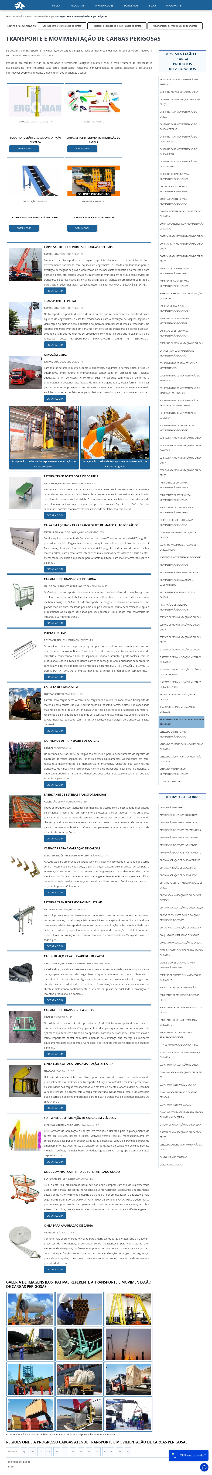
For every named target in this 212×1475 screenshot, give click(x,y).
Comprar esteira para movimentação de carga (180, 214)
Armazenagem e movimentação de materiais (179, 82)
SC (65, 1372)
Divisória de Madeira (171, 1164)
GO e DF (108, 1372)
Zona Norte (33, 1408)
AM (119, 1372)
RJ (24, 1372)
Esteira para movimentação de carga (180, 437)
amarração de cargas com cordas (179, 822)
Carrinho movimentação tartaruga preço (180, 102)
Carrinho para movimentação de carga (178, 114)
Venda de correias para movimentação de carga (181, 747)
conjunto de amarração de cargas (179, 935)
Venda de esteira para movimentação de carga (180, 759)
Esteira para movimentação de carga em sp (180, 460)
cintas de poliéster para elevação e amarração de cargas (180, 918)
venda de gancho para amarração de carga (181, 1147)
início (56, 5)
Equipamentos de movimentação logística (178, 415)
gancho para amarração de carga (179, 1064)
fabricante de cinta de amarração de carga (180, 1010)
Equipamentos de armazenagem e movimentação (178, 366)
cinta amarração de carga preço (178, 875)
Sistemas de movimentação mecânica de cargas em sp (180, 672)
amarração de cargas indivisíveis (178, 845)
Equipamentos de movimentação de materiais (180, 378)
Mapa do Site (184, 1443)
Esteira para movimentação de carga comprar (180, 448)
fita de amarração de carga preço (179, 1044)
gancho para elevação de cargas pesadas (178, 1095)
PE (81, 1372)
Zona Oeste (50, 1408)
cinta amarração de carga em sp (178, 867)
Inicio (123, 1443)
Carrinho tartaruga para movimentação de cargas (174, 176)
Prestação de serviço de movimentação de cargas (117, 25)
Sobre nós (131, 5)
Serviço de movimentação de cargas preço (180, 640)
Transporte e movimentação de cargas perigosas (183, 722)
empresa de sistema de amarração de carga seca (180, 978)
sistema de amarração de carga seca (180, 1124)
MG (32, 1372)
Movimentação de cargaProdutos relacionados (182, 61)
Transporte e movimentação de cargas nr (177, 709)
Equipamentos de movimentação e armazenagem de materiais (179, 403)
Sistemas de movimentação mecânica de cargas (180, 660)
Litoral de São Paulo (124, 1408)
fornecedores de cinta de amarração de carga (181, 1055)
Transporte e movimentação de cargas (177, 697)
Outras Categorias (182, 796)
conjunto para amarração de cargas (181, 942)
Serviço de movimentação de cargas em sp (180, 627)
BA (89, 1372)
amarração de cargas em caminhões (180, 830)
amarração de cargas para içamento (180, 852)
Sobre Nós (168, 1443)
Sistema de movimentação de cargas (180, 649)
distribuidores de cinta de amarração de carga (181, 953)
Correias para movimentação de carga (181, 236)
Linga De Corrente (170, 781)
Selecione (12, 1372)
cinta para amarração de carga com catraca (180, 898)
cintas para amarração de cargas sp (180, 927)
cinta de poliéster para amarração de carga (181, 885)
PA (128, 1372)
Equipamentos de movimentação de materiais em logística (180, 391)
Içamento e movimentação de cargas (180, 557)
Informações (104, 5)
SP (48, 1372)
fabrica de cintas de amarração (178, 987)
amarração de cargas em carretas (179, 837)
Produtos (77, 5)
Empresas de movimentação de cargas (181, 343)
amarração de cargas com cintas (178, 815)
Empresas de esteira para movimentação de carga (174, 333)
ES (40, 1372)
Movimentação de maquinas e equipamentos (175, 25)
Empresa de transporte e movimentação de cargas (174, 308)
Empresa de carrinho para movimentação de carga (174, 271)
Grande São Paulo (100, 1408)
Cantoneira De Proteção (173, 1157)
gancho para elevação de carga (178, 1084)
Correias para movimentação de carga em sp (181, 246)
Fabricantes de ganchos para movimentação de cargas (176, 510)
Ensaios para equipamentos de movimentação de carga (177, 353)
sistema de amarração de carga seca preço (180, 1135)
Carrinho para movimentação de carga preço (178, 152)
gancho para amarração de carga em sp (181, 1075)
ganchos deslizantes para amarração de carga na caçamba (181, 1115)
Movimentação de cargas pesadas (179, 572)
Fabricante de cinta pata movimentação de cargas (174, 485)
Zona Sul (65, 1408)
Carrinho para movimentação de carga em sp (178, 139)
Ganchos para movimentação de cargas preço (178, 547)
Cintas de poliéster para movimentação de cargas (174, 189)
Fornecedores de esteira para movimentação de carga (176, 522)
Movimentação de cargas (174, 564)
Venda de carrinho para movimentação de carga (173, 734)
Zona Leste (81, 1408)
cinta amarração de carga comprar (180, 860)
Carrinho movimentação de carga (179, 91)
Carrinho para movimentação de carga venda (178, 164)
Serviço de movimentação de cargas (180, 617)
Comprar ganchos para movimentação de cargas (182, 226)
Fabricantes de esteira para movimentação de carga (175, 498)
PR (56, 1372)
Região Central (15, 1408)
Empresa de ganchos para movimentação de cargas (174, 283)
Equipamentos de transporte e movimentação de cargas (177, 428)
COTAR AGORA (24, 148)
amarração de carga (171, 807)
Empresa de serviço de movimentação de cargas (181, 296)
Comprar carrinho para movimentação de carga (173, 201)
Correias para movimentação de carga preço (181, 259)
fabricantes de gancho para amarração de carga (176, 1035)
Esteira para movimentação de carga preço (180, 473)
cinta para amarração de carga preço (181, 907)
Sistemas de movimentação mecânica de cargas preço (180, 684)
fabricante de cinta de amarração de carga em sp (180, 1022)
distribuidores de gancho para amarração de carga (177, 965)
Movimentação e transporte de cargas (177, 595)
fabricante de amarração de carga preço (179, 997)
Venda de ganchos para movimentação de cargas (174, 772)
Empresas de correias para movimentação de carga (175, 321)
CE (97, 1372)
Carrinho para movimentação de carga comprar (178, 127)
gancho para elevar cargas (175, 1104)
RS (73, 1372)
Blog (152, 5)
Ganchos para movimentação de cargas (61, 25)
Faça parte (173, 5)
